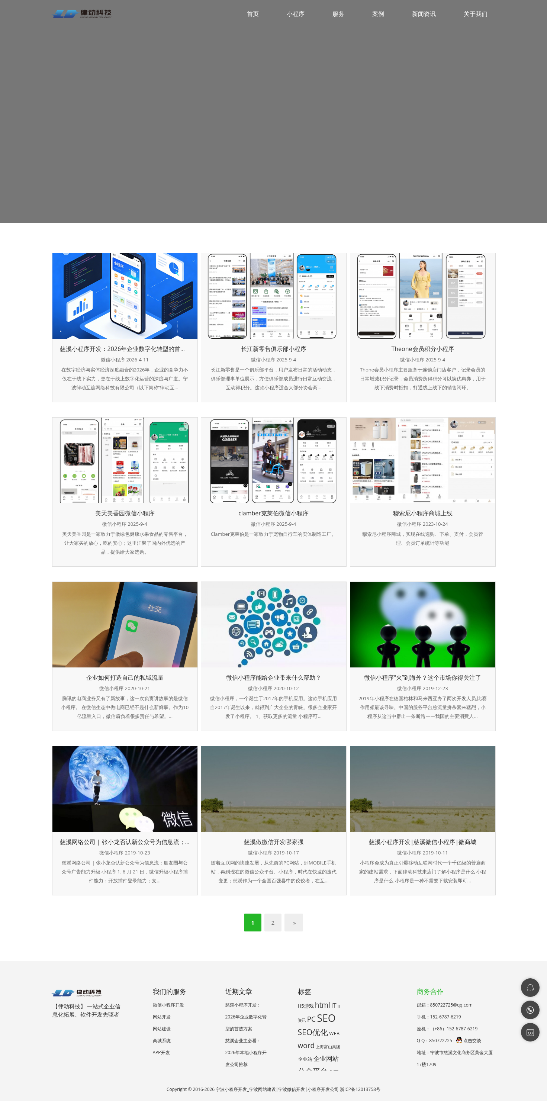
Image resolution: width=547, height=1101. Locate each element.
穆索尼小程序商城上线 (423, 513)
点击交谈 (468, 1040)
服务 (338, 14)
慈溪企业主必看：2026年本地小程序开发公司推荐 (246, 1052)
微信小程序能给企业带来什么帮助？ (273, 677)
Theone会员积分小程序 (422, 349)
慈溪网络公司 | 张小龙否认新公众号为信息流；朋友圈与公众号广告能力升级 (161, 842)
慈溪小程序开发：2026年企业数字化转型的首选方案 (129, 349)
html (322, 1005)
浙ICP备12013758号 (360, 1089)
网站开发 (162, 1017)
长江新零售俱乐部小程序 (273, 349)
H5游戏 (306, 1005)
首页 (253, 14)
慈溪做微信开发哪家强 (273, 842)
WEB (334, 1033)
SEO (326, 1018)
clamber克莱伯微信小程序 (273, 513)
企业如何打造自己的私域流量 (125, 677)
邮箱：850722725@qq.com (445, 1005)
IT (334, 1005)
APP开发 (161, 1052)
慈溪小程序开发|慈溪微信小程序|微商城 (423, 842)
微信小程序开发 (168, 1005)
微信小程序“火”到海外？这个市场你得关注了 (422, 677)
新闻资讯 (424, 14)
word (306, 1045)
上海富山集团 (328, 1046)
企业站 (305, 1059)
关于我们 (476, 14)
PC (311, 1019)
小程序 (296, 14)
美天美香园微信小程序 (125, 513)
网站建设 (162, 1029)
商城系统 (162, 1040)
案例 (378, 14)
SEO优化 (313, 1032)
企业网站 (326, 1058)
